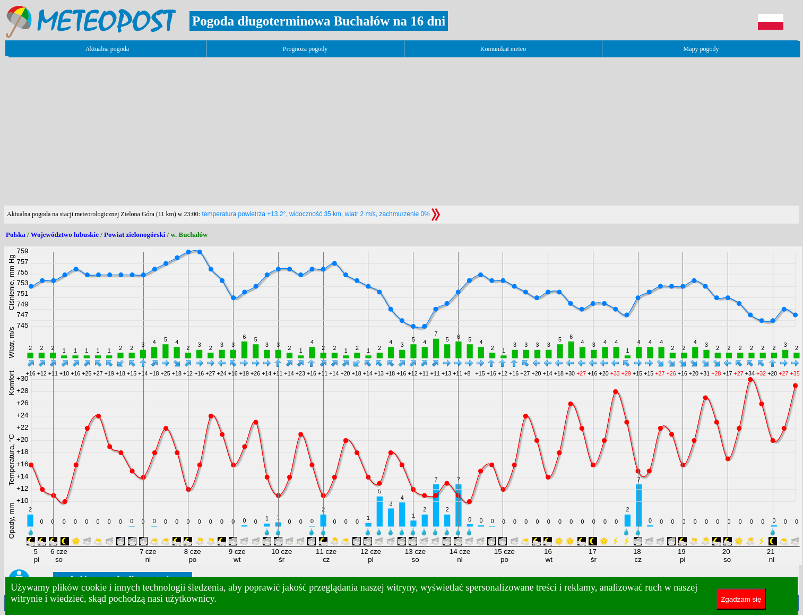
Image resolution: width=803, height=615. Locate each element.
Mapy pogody (701, 49)
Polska (15, 234)
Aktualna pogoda (107, 49)
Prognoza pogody (305, 49)
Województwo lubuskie (65, 234)
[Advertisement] (197, 131)
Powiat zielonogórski (134, 234)
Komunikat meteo (503, 49)
